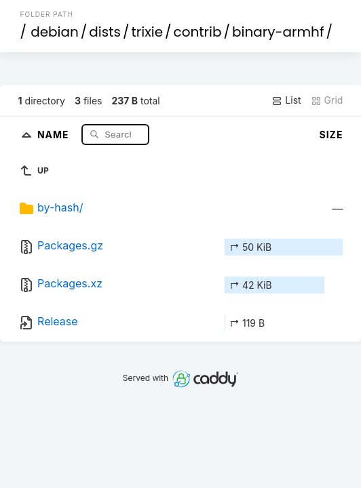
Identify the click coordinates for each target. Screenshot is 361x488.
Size (331, 134)
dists (105, 31)
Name (54, 134)
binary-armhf (278, 31)
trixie (147, 31)
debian (55, 31)
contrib (198, 31)
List (286, 100)
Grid (327, 100)
